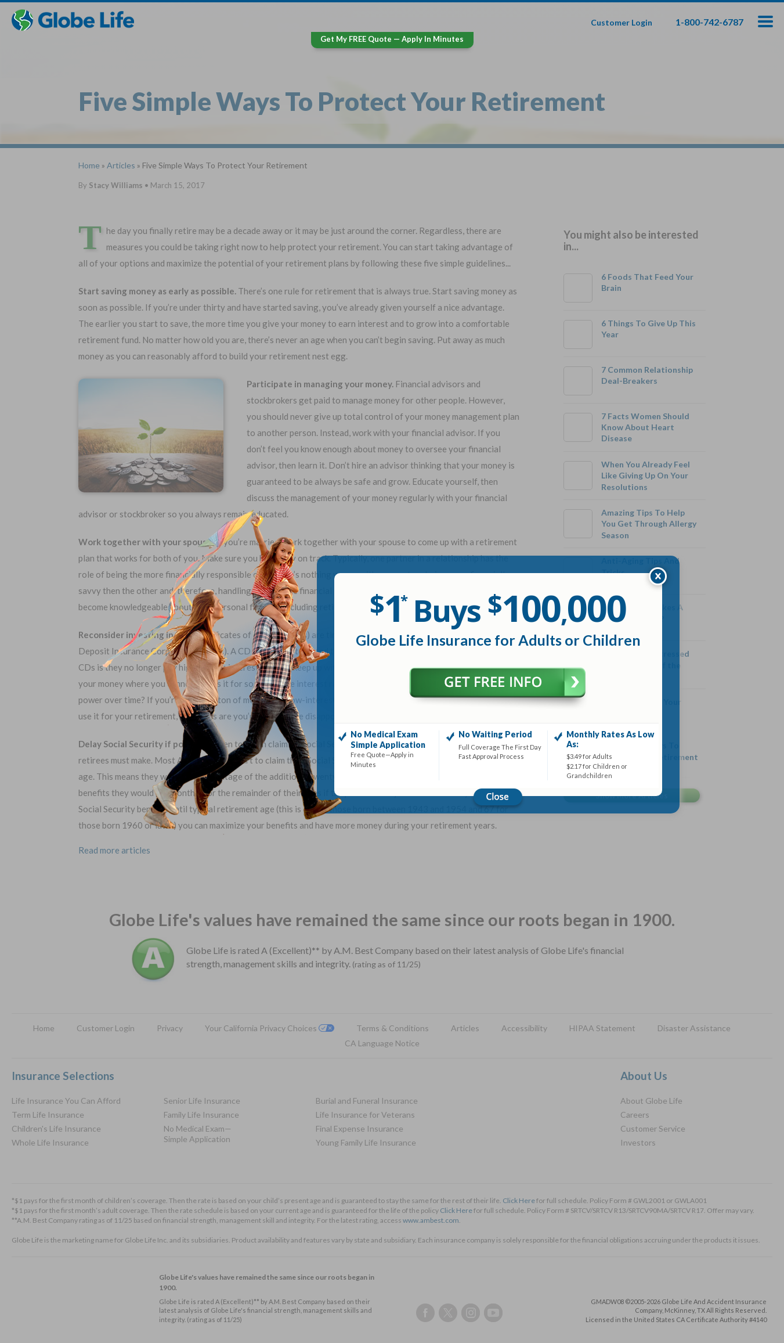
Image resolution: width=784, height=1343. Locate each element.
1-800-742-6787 (709, 21)
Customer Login (621, 22)
